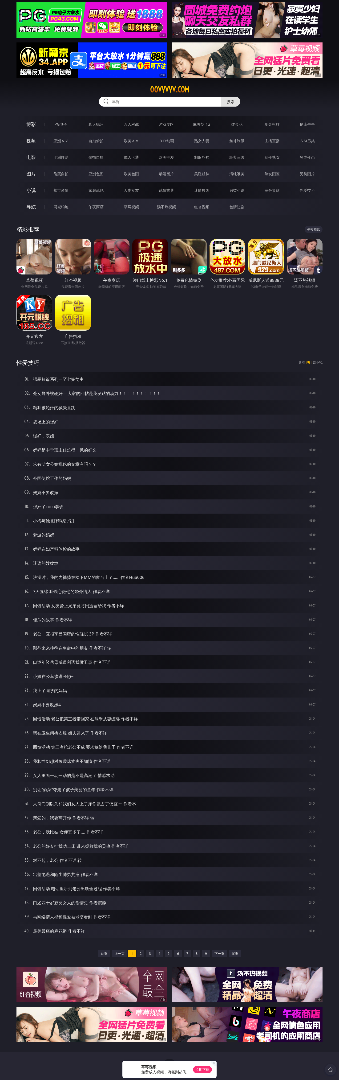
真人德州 (96, 124)
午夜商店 (96, 206)
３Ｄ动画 (166, 140)
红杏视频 (201, 206)
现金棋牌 (272, 124)
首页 (104, 953)
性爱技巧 (307, 190)
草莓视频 (131, 206)
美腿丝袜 (201, 173)
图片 (31, 173)
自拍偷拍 (96, 140)
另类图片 (307, 173)
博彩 (31, 124)
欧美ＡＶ (131, 140)
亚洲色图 (96, 173)
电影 (31, 157)
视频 (31, 140)
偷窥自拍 (61, 173)
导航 (31, 207)
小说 (31, 190)
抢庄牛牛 (307, 124)
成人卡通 (131, 157)
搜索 (230, 101)
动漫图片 (166, 173)
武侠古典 (166, 190)
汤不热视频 (166, 206)
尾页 (235, 953)
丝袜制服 (236, 140)
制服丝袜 (201, 157)
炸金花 (236, 124)
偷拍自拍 (96, 157)
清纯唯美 (236, 173)
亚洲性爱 (61, 157)
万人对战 (131, 124)
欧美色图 (131, 173)
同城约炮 (61, 206)
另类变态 (307, 157)
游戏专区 (166, 124)
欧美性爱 (166, 157)
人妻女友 (131, 190)
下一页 (219, 953)
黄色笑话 (272, 190)
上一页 (120, 953)
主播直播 (272, 140)
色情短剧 (236, 206)
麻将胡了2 (201, 124)
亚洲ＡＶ (61, 140)
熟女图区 (272, 173)
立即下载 (202, 1069)
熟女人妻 (201, 140)
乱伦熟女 (272, 157)
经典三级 (236, 157)
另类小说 (236, 190)
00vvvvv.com (169, 89)
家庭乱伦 (96, 190)
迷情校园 (201, 190)
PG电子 (61, 124)
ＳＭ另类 (307, 140)
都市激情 (61, 190)
